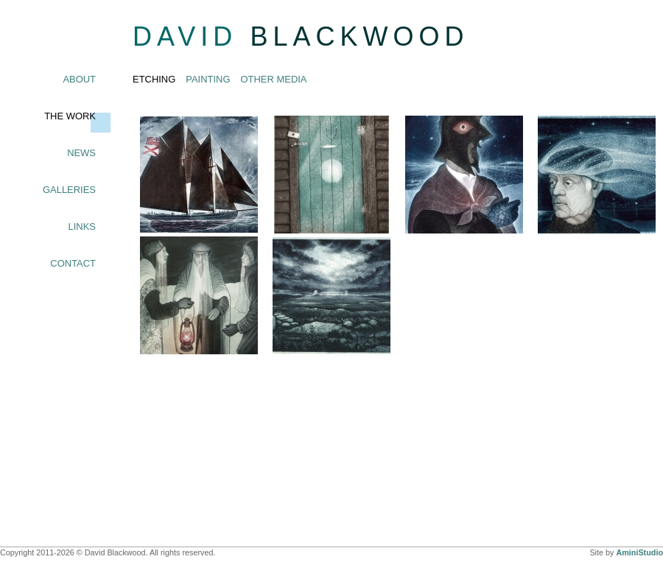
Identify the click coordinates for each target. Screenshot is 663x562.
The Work (70, 116)
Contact (73, 263)
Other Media (274, 79)
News (81, 152)
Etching (154, 79)
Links (82, 226)
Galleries (69, 189)
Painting (208, 79)
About (79, 79)
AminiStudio (639, 552)
